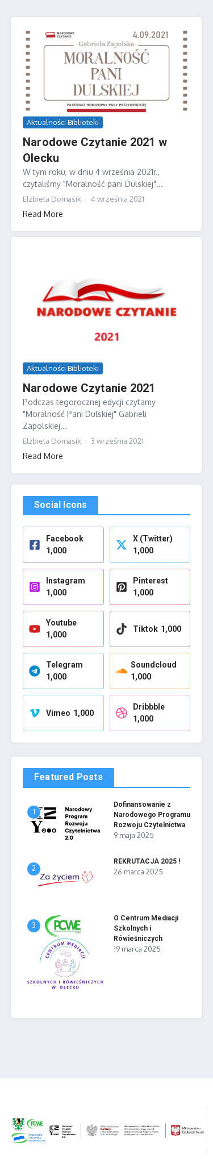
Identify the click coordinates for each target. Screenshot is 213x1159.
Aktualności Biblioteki (63, 122)
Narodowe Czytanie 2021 (89, 388)
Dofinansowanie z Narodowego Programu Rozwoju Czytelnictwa (152, 815)
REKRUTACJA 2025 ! (147, 861)
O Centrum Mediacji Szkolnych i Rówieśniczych (146, 928)
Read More (43, 214)
